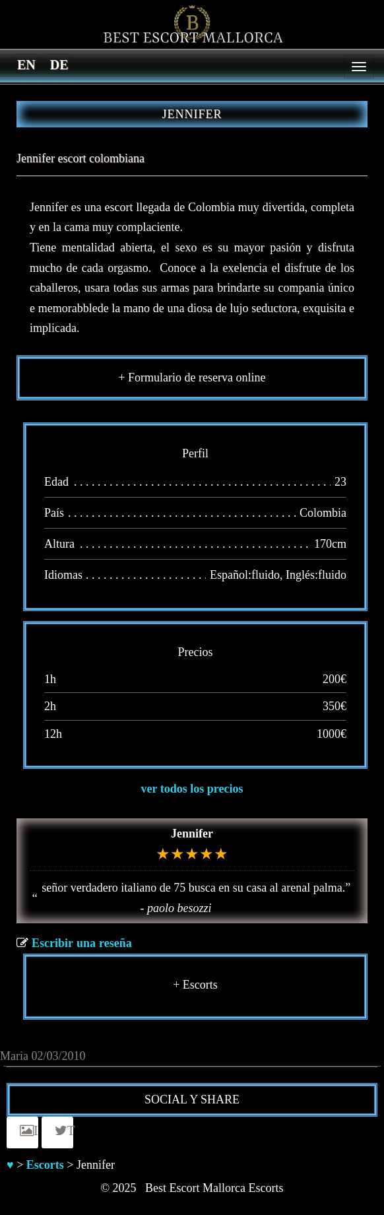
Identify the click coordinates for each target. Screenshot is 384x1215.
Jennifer (192, 833)
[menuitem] (26, 64)
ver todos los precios (192, 788)
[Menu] (359, 67)
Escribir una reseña (82, 943)
